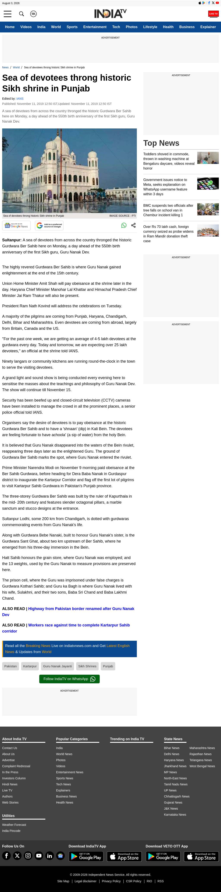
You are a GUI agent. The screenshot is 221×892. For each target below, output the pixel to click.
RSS (161, 881)
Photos (131, 27)
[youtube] (39, 855)
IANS (20, 98)
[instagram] (28, 855)
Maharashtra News (202, 748)
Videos (26, 27)
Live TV (7, 790)
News (5, 67)
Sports (72, 27)
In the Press (10, 772)
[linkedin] (49, 855)
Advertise (8, 760)
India (41, 27)
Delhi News (171, 754)
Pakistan (10, 666)
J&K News (171, 808)
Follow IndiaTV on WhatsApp (69, 679)
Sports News (64, 778)
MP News (170, 772)
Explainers (63, 790)
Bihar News (172, 748)
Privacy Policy (111, 881)
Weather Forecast (14, 824)
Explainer (208, 27)
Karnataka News (175, 814)
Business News (66, 796)
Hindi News (9, 784)
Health (168, 27)
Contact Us (9, 748)
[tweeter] (17, 855)
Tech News (63, 784)
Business (187, 27)
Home (9, 27)
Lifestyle (150, 27)
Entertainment (95, 27)
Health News (64, 802)
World (56, 27)
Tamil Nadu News (176, 784)
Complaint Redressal (16, 766)
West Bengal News (202, 766)
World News (64, 754)
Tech (116, 27)
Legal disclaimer (85, 881)
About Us (8, 754)
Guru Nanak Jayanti (57, 666)
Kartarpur (30, 666)
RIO (149, 881)
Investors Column (14, 778)
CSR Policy (133, 881)
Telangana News (200, 760)
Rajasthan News (200, 754)
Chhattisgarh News (176, 796)
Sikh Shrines (87, 666)
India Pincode (11, 831)
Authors (7, 796)
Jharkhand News (175, 766)
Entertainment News (69, 772)
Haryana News (174, 760)
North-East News (175, 778)
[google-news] (60, 855)
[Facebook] (6, 855)
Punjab (108, 666)
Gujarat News (173, 802)
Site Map (63, 881)
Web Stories (10, 802)
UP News (170, 790)
